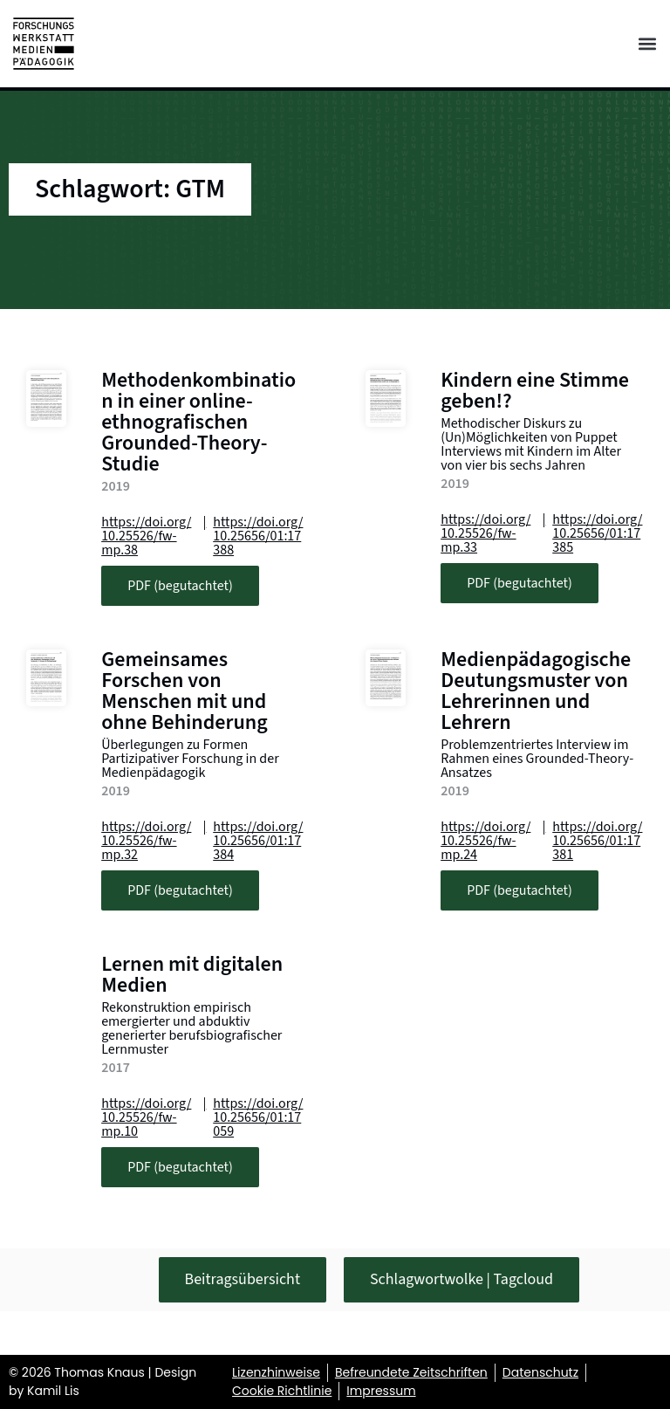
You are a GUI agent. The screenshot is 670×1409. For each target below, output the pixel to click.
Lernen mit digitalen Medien (192, 974)
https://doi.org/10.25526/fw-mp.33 (485, 533)
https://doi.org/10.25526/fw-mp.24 (485, 840)
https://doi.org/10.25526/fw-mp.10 (146, 1117)
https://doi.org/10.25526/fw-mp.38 (146, 536)
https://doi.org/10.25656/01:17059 (258, 1117)
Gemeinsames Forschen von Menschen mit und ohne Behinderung (184, 691)
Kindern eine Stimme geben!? (535, 390)
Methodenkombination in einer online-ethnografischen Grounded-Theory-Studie (198, 422)
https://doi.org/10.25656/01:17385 (597, 533)
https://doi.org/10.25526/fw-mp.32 (146, 840)
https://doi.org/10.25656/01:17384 (258, 840)
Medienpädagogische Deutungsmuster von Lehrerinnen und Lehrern (536, 691)
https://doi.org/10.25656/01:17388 (258, 536)
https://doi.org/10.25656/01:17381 (597, 840)
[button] (646, 44)
